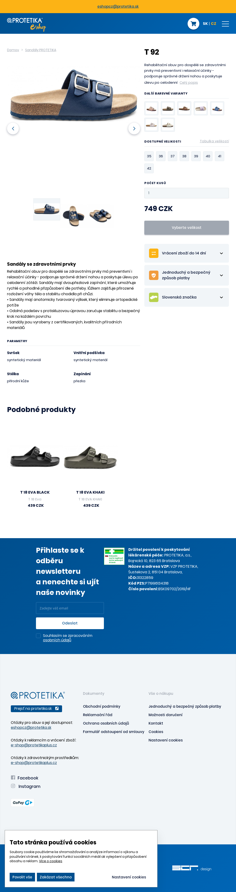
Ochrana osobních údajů (106, 723)
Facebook (24, 778)
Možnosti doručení (165, 714)
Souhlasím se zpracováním (67, 638)
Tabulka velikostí (214, 141)
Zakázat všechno (56, 877)
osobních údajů (57, 640)
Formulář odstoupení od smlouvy (113, 731)
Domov (13, 50)
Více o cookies (50, 861)
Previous (13, 128)
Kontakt (156, 723)
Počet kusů (155, 183)
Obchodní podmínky (101, 706)
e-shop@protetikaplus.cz (34, 745)
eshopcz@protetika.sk (118, 6)
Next (134, 128)
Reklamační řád (97, 714)
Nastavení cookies (166, 740)
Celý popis (189, 82)
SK (205, 24)
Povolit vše (22, 877)
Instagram (25, 786)
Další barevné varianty (166, 94)
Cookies (156, 731)
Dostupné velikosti (186, 142)
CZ (213, 24)
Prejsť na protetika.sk (36, 708)
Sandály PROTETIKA (40, 50)
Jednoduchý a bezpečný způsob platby (185, 706)
